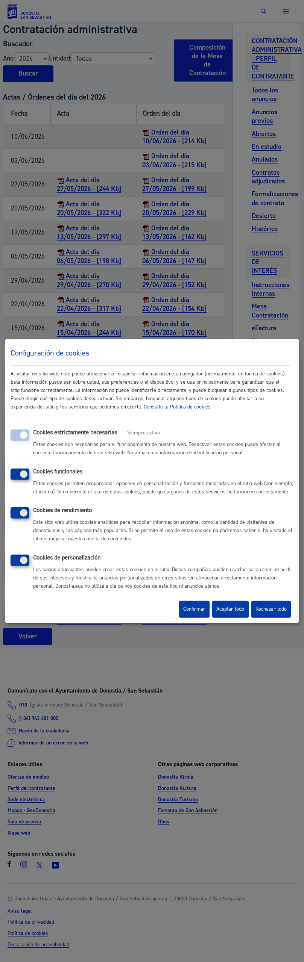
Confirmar (194, 609)
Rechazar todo (271, 609)
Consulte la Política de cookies (177, 407)
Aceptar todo (230, 609)
